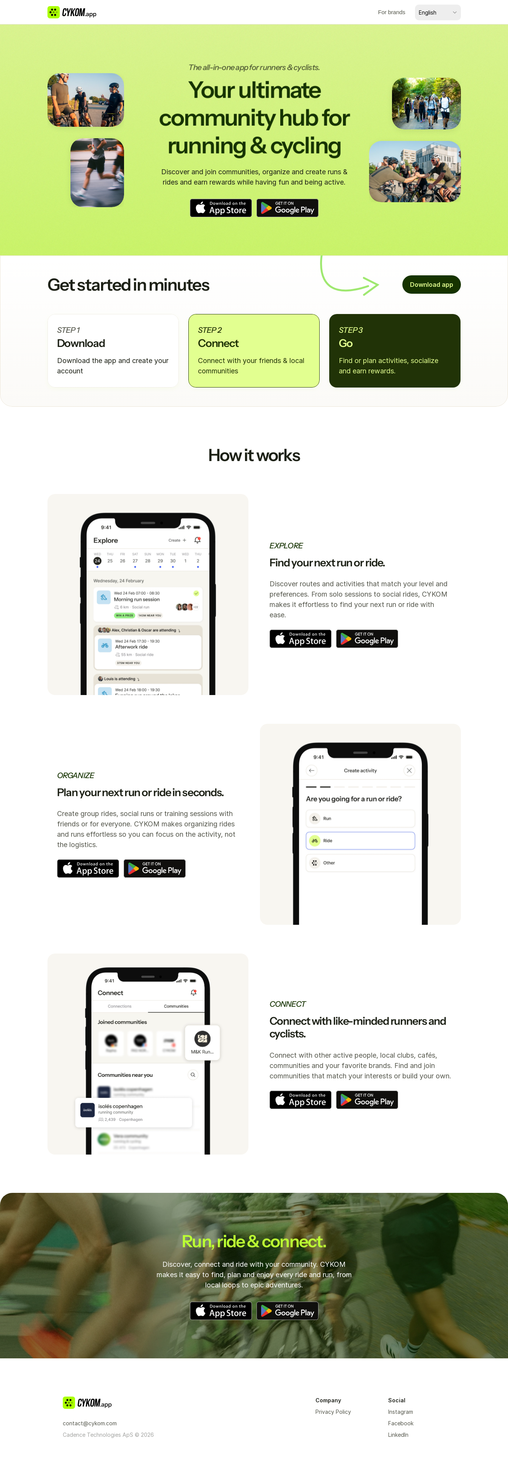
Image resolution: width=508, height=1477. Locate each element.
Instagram (400, 1411)
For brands (391, 12)
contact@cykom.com (90, 1423)
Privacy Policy (333, 1411)
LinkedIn (398, 1434)
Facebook (400, 1423)
